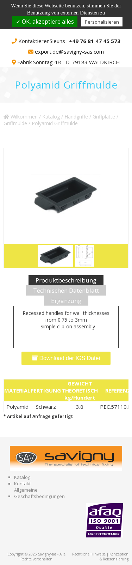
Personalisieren (102, 22)
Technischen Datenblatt (66, 290)
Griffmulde (15, 123)
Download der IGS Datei (66, 358)
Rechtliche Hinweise (89, 554)
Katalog (51, 116)
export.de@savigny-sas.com (69, 51)
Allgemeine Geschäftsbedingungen (39, 493)
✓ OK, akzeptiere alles (45, 21)
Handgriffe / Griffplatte (89, 116)
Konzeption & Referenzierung (114, 556)
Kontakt (22, 483)
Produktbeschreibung (66, 280)
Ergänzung (66, 301)
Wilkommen (21, 116)
